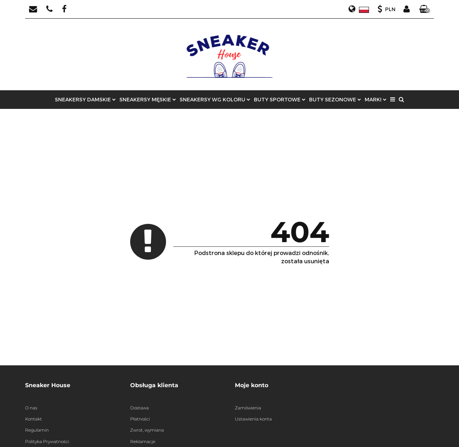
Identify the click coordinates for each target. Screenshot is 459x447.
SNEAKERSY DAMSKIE (85, 99)
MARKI (376, 99)
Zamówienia (248, 407)
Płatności (140, 419)
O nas (31, 407)
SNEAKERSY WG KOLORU (215, 99)
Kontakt (33, 419)
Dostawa (139, 407)
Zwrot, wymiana (147, 430)
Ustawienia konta (253, 419)
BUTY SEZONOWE (335, 99)
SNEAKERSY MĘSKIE (147, 99)
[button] (424, 9)
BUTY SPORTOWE (280, 99)
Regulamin (37, 430)
